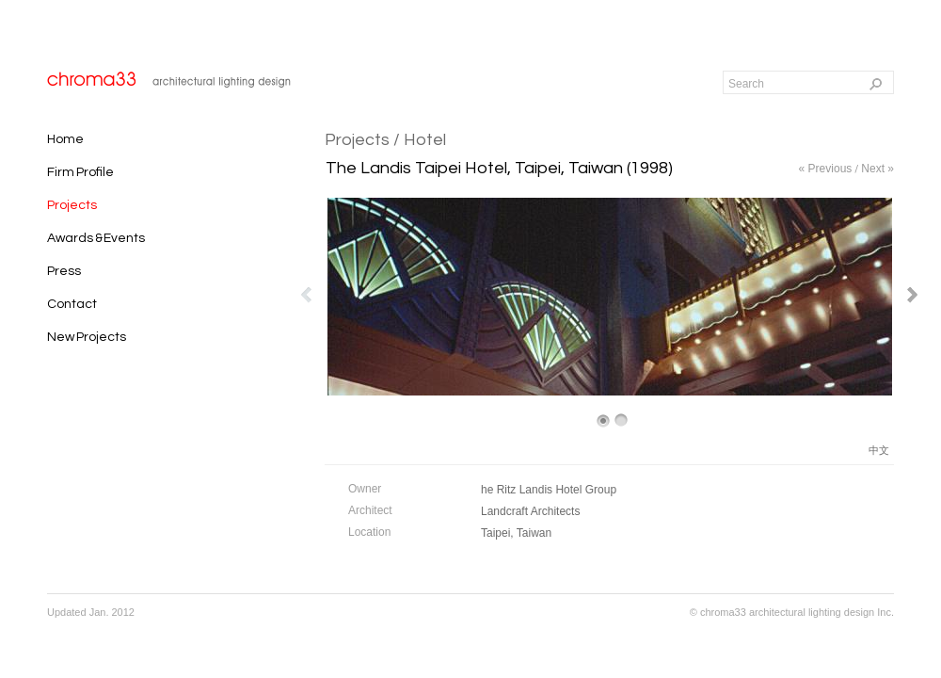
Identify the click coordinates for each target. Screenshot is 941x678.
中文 (879, 450)
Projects (357, 140)
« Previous (826, 168)
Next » (877, 168)
